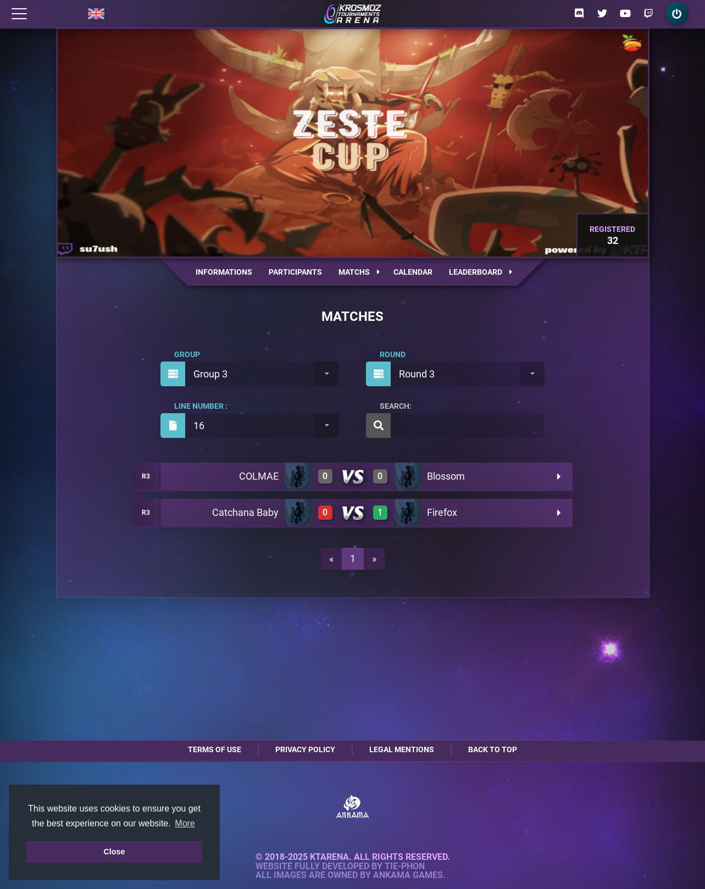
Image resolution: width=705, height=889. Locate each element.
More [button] (185, 823)
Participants (295, 272)
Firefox (442, 512)
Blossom (446, 476)
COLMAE (259, 476)
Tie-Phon (405, 866)
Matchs (359, 272)
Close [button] (114, 851)
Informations (224, 272)
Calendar (412, 272)
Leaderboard (480, 272)
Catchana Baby (245, 512)
